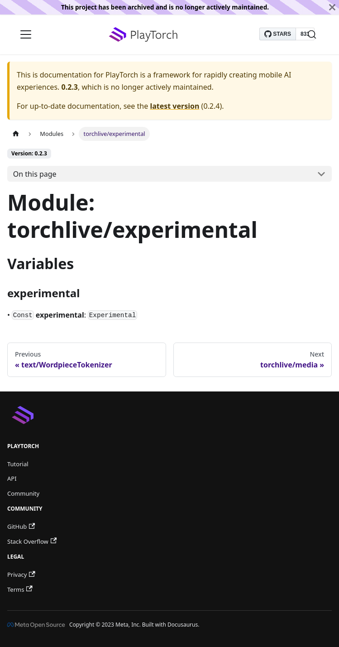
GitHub (21, 526)
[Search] (312, 34)
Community (23, 493)
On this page (35, 174)
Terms (20, 589)
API (12, 478)
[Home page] (15, 134)
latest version (174, 106)
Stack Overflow (32, 541)
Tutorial (18, 464)
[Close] (332, 7)
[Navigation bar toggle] (26, 34)
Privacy (21, 574)
